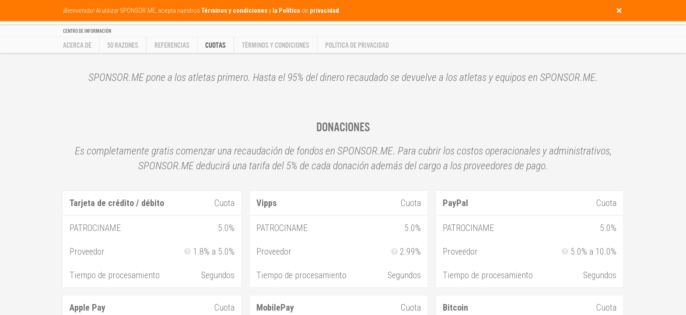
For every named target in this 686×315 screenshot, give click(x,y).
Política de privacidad (357, 45)
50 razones (122, 45)
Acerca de (77, 45)
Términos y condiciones (275, 45)
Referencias (171, 45)
